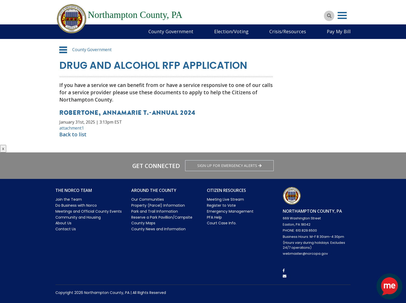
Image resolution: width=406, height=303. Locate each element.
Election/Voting (231, 31)
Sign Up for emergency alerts (229, 165)
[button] (63, 50)
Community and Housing (78, 217)
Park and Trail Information (154, 211)
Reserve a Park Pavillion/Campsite (161, 217)
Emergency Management (230, 211)
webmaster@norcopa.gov (305, 253)
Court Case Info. (221, 223)
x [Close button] (3, 148)
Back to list (72, 134)
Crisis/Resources (287, 31)
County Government (170, 31)
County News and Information (158, 229)
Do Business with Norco (76, 205)
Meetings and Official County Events (88, 211)
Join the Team (68, 199)
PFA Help (214, 217)
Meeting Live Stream (225, 199)
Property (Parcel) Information (158, 205)
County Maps (143, 223)
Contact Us (65, 229)
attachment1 (71, 128)
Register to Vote (221, 205)
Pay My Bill (339, 31)
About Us (63, 223)
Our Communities (147, 199)
